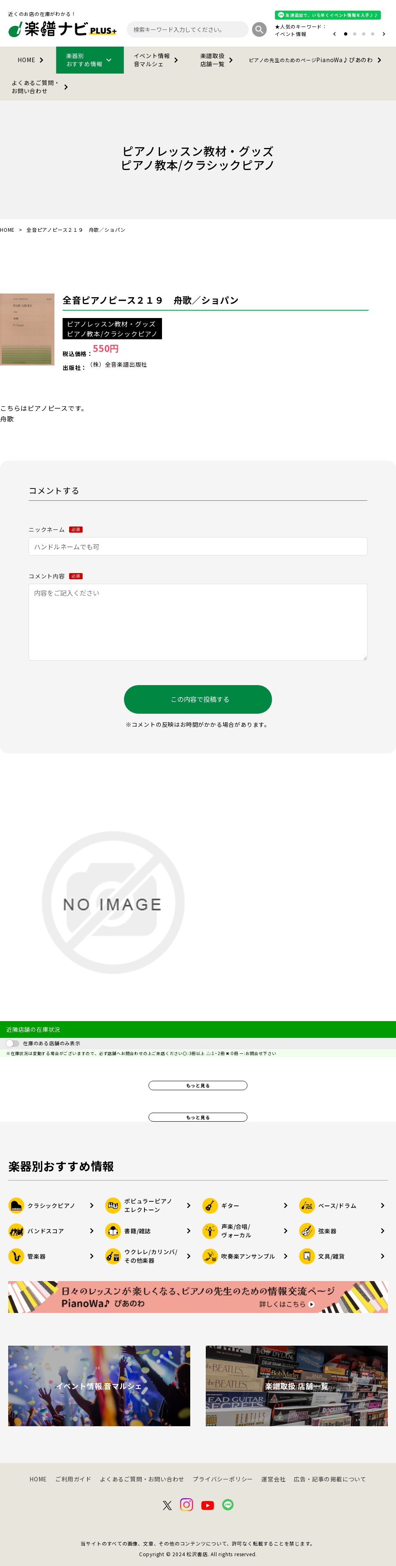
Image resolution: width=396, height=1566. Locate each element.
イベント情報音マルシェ (158, 60)
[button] (334, 34)
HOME (32, 60)
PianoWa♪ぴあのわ (317, 60)
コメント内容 (56, 576)
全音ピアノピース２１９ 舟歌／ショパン (151, 299)
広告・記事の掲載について (330, 1479)
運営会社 (273, 1479)
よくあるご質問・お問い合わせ (41, 86)
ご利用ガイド (73, 1479)
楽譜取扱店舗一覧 (218, 60)
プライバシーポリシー (223, 1479)
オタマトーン (265, 33)
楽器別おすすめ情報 (90, 60)
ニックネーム (56, 529)
